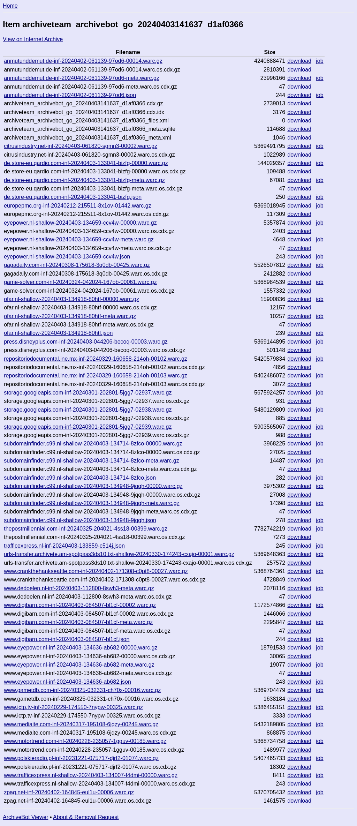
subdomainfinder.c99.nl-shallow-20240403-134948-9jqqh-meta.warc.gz (91, 503)
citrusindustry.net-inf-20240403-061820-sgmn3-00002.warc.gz (80, 146)
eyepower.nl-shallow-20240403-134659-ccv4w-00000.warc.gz (80, 223)
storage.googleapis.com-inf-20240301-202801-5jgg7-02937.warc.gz (88, 393)
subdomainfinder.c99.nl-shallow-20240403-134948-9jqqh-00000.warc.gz (93, 486)
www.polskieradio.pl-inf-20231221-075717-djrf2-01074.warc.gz (81, 758)
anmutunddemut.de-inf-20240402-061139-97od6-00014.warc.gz (83, 61)
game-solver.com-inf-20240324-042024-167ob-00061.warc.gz (80, 282)
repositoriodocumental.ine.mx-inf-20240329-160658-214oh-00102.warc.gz (95, 359)
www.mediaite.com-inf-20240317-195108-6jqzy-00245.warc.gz (81, 724)
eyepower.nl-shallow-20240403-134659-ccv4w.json (67, 257)
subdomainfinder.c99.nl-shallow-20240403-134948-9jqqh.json (80, 520)
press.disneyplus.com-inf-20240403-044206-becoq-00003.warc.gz (86, 342)
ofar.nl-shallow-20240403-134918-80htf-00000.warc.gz (71, 299)
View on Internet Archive (33, 39)
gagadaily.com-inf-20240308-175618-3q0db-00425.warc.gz (77, 265)
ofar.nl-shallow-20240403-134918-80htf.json (58, 333)
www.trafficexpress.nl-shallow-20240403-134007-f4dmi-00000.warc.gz (90, 775)
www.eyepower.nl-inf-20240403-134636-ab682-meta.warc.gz (79, 665)
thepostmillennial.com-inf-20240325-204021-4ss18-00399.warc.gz (85, 529)
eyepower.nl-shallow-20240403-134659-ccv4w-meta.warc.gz (79, 239)
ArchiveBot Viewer (25, 817)
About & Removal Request (86, 817)
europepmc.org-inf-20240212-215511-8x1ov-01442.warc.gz (77, 206)
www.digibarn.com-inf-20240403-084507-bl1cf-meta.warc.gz (78, 622)
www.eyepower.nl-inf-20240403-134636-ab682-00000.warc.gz (80, 648)
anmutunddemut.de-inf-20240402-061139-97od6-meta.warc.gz (81, 78)
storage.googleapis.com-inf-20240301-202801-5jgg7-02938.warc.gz (88, 410)
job (319, 61)
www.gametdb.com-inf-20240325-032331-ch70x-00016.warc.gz (82, 690)
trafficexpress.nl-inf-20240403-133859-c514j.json (64, 546)
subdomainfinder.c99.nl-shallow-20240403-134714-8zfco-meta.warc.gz (91, 461)
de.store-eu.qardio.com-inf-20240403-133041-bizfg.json (73, 197)
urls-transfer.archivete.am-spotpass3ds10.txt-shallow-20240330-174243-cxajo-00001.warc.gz (119, 554)
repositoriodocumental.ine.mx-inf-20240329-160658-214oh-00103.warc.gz (95, 375)
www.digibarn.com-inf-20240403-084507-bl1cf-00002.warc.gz (80, 605)
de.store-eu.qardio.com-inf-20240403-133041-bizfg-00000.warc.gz (86, 163)
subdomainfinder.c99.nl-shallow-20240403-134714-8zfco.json (80, 478)
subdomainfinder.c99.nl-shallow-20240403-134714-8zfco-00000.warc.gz (93, 443)
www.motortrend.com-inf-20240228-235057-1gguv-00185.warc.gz (85, 741)
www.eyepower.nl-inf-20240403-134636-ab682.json (67, 682)
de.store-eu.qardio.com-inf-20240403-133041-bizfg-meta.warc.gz (84, 180)
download (299, 61)
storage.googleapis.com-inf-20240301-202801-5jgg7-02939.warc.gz (88, 427)
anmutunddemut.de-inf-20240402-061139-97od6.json (70, 95)
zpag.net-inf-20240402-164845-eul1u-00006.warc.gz (69, 792)
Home (10, 6)
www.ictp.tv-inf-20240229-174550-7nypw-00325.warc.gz (73, 707)
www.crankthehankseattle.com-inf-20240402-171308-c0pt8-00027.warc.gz (96, 571)
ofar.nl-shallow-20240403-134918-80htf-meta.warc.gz (70, 316)
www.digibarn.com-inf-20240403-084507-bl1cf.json (66, 639)
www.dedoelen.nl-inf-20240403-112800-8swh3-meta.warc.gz (79, 588)
